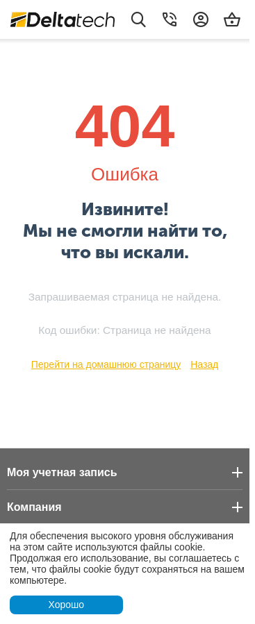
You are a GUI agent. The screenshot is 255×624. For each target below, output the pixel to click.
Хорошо (66, 604)
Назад (204, 364)
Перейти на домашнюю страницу (106, 364)
